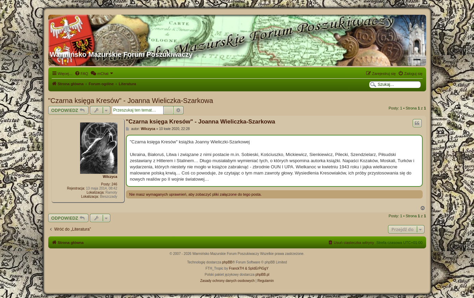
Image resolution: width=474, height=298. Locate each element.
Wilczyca (110, 177)
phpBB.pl (262, 274)
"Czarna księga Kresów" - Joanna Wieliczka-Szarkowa (130, 100)
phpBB (227, 262)
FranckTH (236, 268)
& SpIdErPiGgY (257, 268)
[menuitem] (81, 73)
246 (114, 184)
